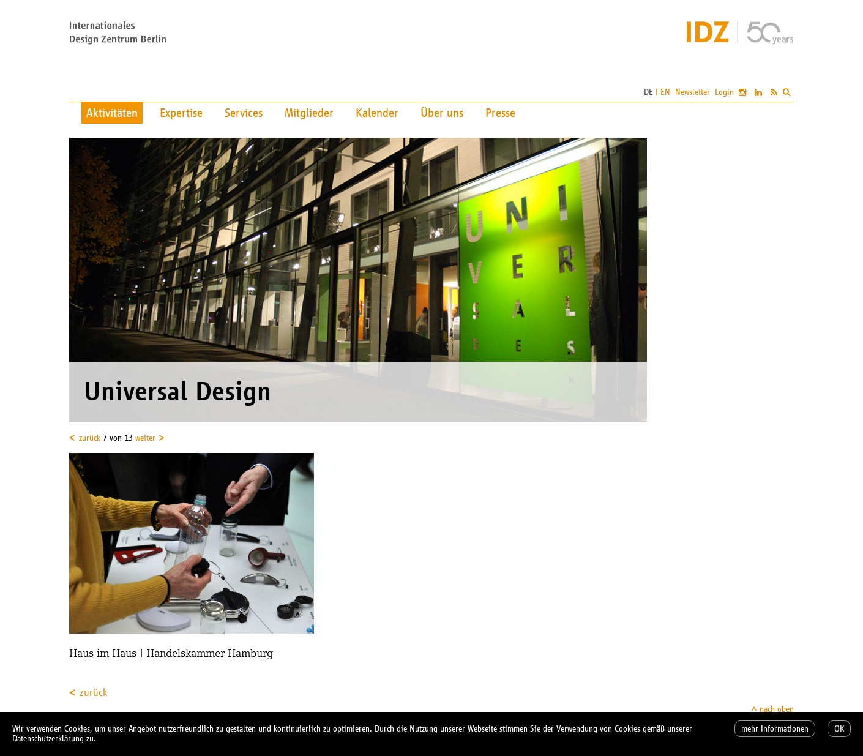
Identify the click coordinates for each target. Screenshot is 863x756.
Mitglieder (309, 112)
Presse (500, 112)
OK (839, 728)
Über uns (441, 112)
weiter (145, 438)
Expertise (181, 112)
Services (244, 112)
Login (724, 92)
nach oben (777, 709)
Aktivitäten (112, 112)
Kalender (377, 112)
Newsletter (692, 92)
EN (665, 92)
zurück (89, 438)
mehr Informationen (775, 728)
